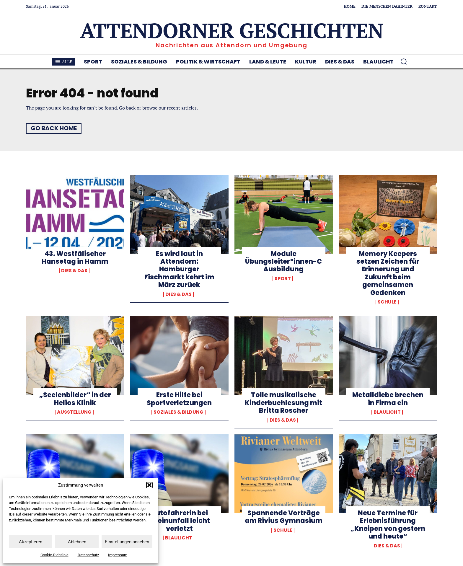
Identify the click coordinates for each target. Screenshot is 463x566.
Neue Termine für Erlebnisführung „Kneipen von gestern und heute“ (387, 524)
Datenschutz (88, 555)
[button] (149, 485)
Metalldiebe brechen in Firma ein (387, 399)
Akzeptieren (30, 541)
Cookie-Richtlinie (54, 555)
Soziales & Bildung (178, 412)
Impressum (117, 555)
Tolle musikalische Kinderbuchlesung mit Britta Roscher (283, 403)
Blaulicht (387, 412)
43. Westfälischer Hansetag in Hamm (75, 257)
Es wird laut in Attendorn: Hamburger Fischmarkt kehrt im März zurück (179, 269)
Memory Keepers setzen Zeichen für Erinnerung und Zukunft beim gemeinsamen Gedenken (387, 273)
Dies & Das (74, 271)
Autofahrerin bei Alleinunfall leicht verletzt (179, 520)
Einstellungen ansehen (127, 541)
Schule (387, 302)
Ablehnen (77, 541)
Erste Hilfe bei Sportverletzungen (179, 399)
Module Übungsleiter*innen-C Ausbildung (283, 261)
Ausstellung (74, 412)
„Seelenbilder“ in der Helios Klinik (75, 399)
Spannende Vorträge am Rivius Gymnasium (283, 516)
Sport (283, 278)
